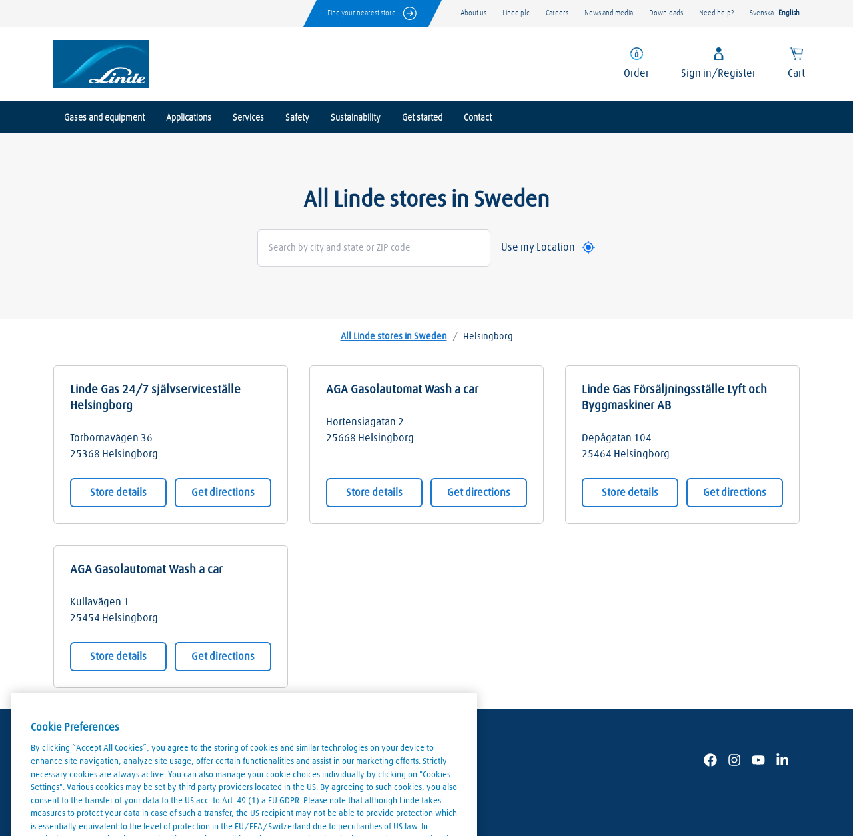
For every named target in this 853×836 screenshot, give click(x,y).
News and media (608, 13)
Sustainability (356, 118)
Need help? (716, 13)
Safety (297, 118)
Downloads (666, 13)
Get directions (223, 492)
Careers (557, 13)
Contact (478, 118)
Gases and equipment (104, 118)
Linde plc (516, 13)
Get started (422, 118)
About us (473, 13)
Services (248, 118)
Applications (188, 118)
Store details (118, 492)
